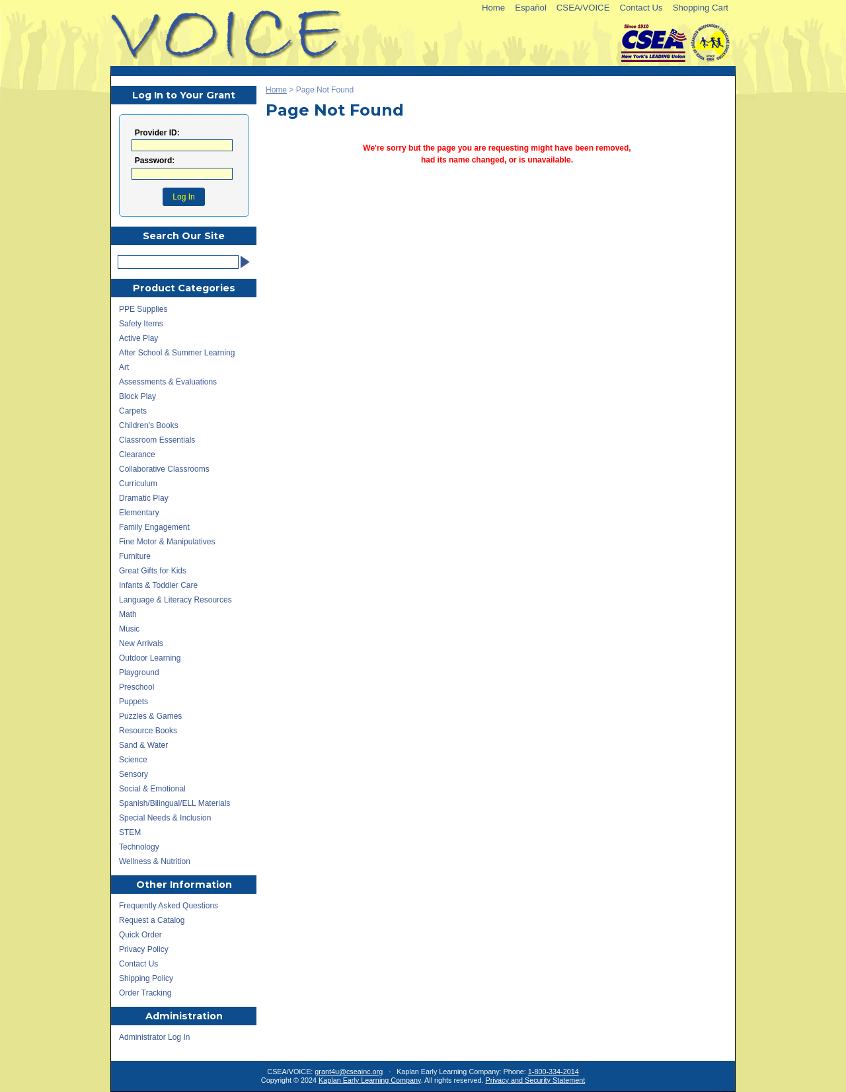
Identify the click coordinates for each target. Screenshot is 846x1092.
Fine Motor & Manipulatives (167, 541)
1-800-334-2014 (553, 1071)
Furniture (135, 556)
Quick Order (140, 934)
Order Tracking (145, 993)
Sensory (133, 774)
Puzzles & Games (150, 716)
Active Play (138, 338)
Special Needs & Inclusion (165, 817)
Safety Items (141, 323)
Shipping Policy (146, 978)
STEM (130, 832)
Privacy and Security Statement (536, 1080)
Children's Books (148, 425)
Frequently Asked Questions (168, 905)
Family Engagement (154, 527)
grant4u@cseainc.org (349, 1071)
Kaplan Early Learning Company (370, 1080)
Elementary (139, 512)
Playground (139, 672)
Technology (139, 847)
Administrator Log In (154, 1037)
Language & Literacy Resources (175, 599)
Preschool (136, 687)
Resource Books (148, 730)
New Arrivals (141, 643)
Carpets (133, 411)
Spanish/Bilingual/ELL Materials (174, 803)
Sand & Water (143, 745)
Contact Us (640, 8)
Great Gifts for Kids (152, 570)
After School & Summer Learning (177, 352)
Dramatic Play (144, 498)
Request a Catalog (151, 920)
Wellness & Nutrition (154, 861)
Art (124, 367)
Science (133, 759)
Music (129, 629)
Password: (155, 161)
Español (531, 8)
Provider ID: (157, 133)
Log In (183, 196)
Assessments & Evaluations (168, 381)
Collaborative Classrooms (164, 469)
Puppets (133, 701)
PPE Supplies (143, 309)
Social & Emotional (152, 788)
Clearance (137, 454)
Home (493, 8)
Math (128, 614)
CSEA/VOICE (583, 8)
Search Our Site (184, 236)
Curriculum (138, 483)
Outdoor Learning (149, 658)
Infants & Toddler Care (158, 585)
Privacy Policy (144, 949)
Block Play (137, 396)
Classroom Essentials (157, 440)
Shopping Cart (700, 8)
